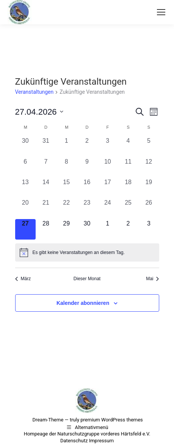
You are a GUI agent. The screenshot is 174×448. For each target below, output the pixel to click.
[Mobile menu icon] (161, 12)
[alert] (87, 252)
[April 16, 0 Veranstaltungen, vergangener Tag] (87, 188)
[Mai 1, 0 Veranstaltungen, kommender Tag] (107, 229)
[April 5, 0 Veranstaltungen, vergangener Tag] (148, 146)
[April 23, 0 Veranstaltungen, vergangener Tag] (87, 208)
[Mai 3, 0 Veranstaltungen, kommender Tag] (148, 229)
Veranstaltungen (34, 92)
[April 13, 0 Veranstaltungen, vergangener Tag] (25, 188)
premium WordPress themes (111, 420)
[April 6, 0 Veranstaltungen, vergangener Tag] (25, 167)
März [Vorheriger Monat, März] (23, 278)
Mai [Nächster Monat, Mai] (152, 278)
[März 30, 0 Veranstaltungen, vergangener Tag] (25, 146)
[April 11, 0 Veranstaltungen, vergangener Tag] (128, 167)
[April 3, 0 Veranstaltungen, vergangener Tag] (107, 146)
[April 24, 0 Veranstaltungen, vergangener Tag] (107, 208)
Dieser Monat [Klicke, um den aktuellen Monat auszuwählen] (87, 278)
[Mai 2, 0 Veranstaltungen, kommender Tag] (128, 229)
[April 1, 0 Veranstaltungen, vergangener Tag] (66, 146)
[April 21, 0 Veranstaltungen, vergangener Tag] (46, 208)
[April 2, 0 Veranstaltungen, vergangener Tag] (87, 146)
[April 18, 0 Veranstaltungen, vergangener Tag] (128, 188)
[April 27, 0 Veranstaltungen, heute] (25, 229)
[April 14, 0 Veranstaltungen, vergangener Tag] (46, 188)
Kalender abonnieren (82, 303)
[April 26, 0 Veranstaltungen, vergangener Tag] (148, 208)
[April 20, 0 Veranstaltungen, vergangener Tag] (25, 208)
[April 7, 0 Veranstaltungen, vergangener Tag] (46, 167)
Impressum (101, 440)
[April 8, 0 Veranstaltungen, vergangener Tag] (66, 167)
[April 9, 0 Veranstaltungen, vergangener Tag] (87, 167)
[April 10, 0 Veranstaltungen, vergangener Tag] (107, 167)
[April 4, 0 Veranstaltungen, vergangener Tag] (128, 146)
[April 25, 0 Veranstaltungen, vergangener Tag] (128, 208)
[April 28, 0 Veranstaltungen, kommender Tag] (46, 229)
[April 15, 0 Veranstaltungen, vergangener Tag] (66, 188)
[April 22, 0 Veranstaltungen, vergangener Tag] (66, 208)
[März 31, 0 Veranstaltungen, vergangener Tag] (46, 146)
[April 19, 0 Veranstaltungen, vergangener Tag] (148, 188)
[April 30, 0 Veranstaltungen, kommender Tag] (87, 229)
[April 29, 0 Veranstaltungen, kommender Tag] (66, 229)
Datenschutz (74, 440)
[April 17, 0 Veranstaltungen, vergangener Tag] (107, 188)
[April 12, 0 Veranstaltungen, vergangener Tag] (148, 167)
